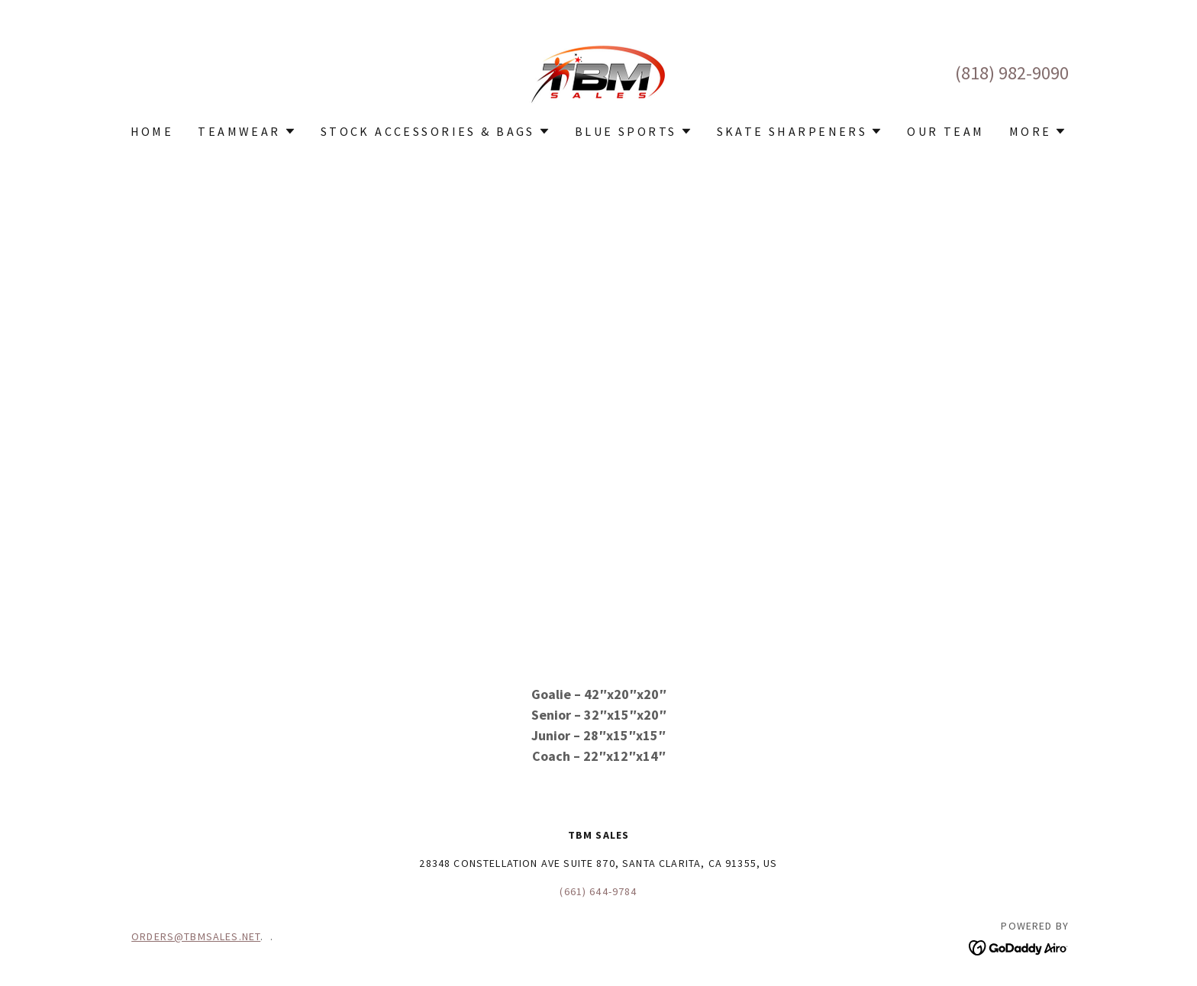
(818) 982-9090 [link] (1012, 73)
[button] (246, 131)
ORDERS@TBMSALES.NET (195, 936)
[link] (598, 71)
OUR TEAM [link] (945, 131)
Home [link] (152, 131)
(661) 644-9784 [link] (598, 891)
